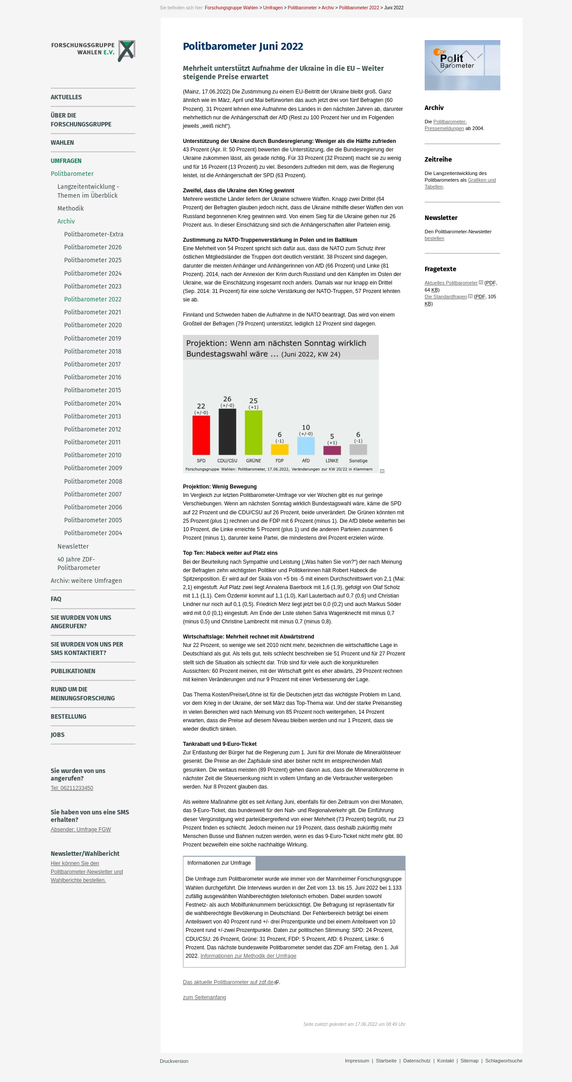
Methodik (70, 208)
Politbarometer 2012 (92, 429)
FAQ (56, 599)
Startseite (386, 1060)
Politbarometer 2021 (92, 312)
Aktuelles (66, 97)
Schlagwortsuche (504, 1060)
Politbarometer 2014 (92, 403)
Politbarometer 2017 (92, 364)
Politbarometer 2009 (93, 468)
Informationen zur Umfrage (219, 863)
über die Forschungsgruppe (81, 120)
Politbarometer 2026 (93, 247)
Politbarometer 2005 (93, 520)
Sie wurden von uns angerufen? (81, 622)
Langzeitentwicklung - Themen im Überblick (88, 191)
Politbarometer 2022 (359, 7)
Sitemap (470, 1060)
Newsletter (73, 546)
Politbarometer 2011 (92, 442)
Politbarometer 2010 (93, 455)
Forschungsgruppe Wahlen (231, 7)
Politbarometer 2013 (92, 416)
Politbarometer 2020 (93, 325)
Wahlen (62, 142)
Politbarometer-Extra (94, 234)
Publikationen (73, 671)
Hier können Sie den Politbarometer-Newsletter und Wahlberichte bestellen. (87, 871)
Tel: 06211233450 (72, 788)
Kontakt (445, 1060)
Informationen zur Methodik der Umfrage (248, 956)
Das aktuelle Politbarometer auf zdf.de (228, 982)
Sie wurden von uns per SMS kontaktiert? (87, 649)
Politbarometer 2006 (93, 507)
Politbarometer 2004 (93, 533)
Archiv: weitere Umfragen (86, 581)
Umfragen (273, 7)
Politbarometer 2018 (93, 351)
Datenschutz (416, 1060)
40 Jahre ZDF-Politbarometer (78, 564)
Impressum (357, 1060)
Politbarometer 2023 (93, 286)
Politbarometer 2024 (93, 273)
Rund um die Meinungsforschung (83, 694)
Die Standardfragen (446, 296)
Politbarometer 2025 (93, 260)
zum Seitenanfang (204, 997)
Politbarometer (302, 7)
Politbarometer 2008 (93, 481)
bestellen (434, 238)
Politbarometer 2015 (92, 390)
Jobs (58, 735)
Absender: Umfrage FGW (81, 829)
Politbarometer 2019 (92, 338)
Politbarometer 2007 (93, 494)
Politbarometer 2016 (92, 377)
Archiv (327, 7)
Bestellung (68, 716)
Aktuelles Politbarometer (451, 282)
